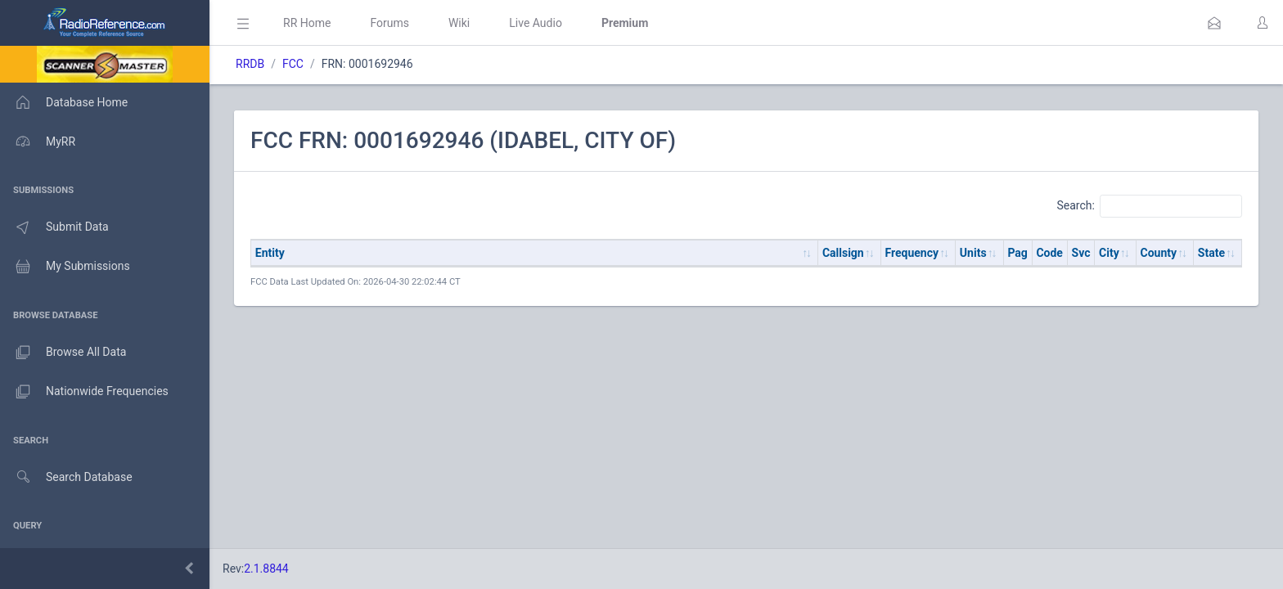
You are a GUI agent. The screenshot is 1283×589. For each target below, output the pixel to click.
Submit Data (54, 227)
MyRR (37, 141)
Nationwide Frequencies (84, 391)
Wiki (459, 22)
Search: (1149, 206)
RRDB (250, 63)
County (1159, 252)
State (1211, 252)
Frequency (912, 252)
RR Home (307, 22)
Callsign (843, 252)
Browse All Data (63, 352)
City (1109, 252)
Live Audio (535, 22)
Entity (270, 252)
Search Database (66, 477)
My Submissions (65, 266)
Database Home (64, 102)
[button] (1214, 22)
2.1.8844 (266, 568)
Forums (389, 22)
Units (973, 252)
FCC (293, 63)
